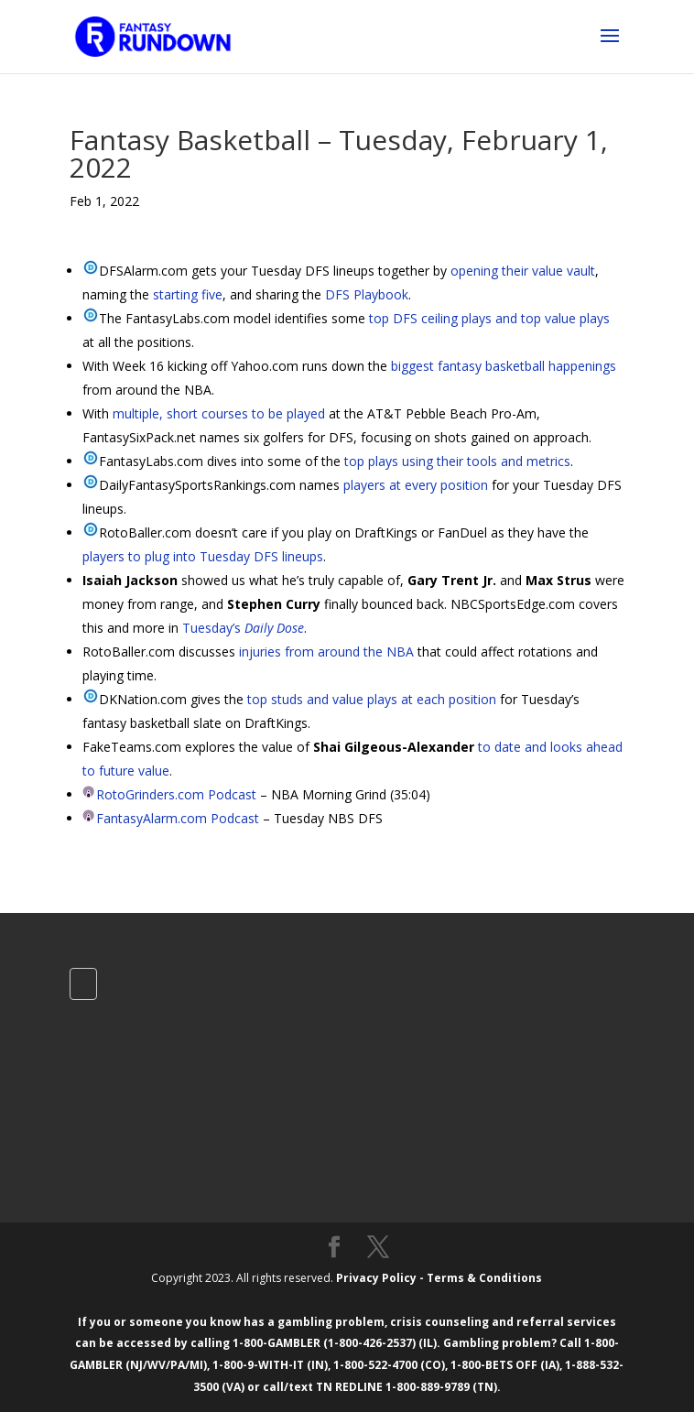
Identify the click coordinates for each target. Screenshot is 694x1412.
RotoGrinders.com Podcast (176, 794)
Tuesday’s (243, 627)
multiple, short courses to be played (219, 413)
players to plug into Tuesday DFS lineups (202, 556)
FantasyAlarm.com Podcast (177, 818)
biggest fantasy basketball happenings (503, 366)
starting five (187, 294)
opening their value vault (522, 270)
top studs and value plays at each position (371, 699)
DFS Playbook (366, 294)
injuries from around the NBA (326, 651)
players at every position (415, 485)
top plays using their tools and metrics (457, 461)
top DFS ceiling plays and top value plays (489, 318)
